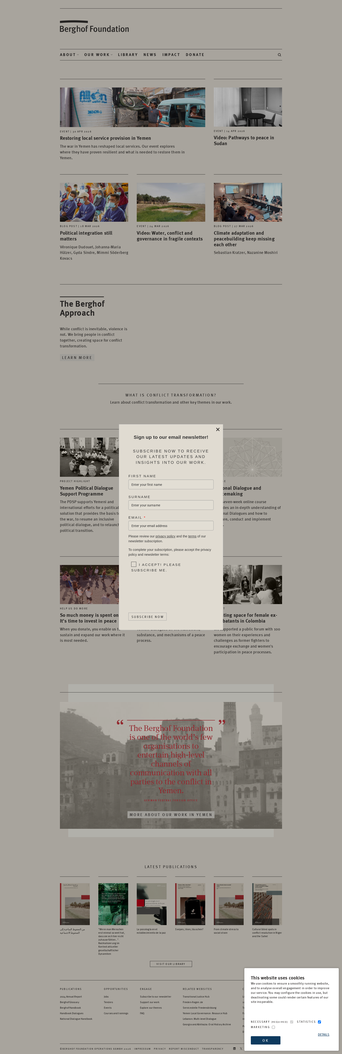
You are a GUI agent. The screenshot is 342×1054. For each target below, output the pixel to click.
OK (265, 1040)
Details (324, 1034)
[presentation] (160, 588)
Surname (139, 497)
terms (192, 536)
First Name (142, 476)
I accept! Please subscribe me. (156, 567)
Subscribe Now (147, 616)
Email (137, 517)
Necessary (269, 1022)
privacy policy (165, 536)
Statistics (306, 1022)
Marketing (260, 1027)
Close (218, 429)
